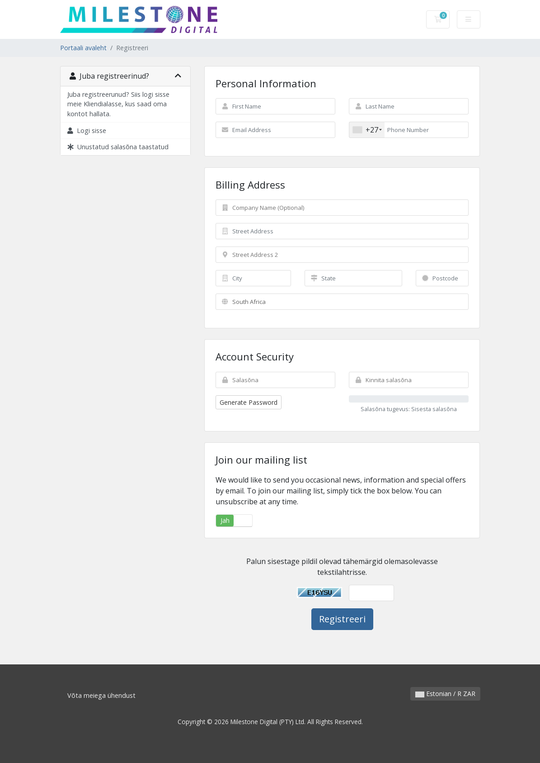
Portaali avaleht (83, 47)
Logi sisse (86, 130)
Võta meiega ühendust (101, 695)
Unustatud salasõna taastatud (118, 146)
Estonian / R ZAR (445, 693)
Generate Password (248, 402)
